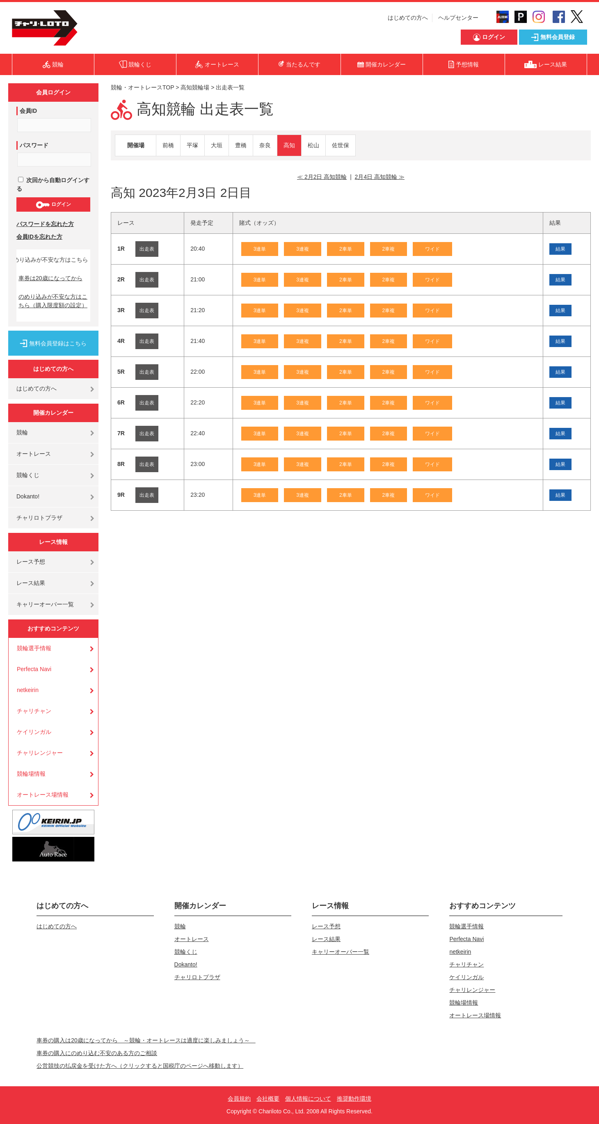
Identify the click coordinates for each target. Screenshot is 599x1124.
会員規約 (239, 1098)
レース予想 (30, 561)
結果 (560, 249)
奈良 (265, 145)
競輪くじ (27, 475)
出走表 (146, 249)
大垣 (216, 145)
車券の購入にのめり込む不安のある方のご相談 (97, 1053)
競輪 (22, 432)
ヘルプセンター (458, 17)
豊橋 (241, 145)
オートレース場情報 (43, 794)
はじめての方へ (408, 17)
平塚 (192, 145)
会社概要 (267, 1098)
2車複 (388, 249)
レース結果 (30, 583)
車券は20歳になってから (50, 278)
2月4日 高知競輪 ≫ (380, 177)
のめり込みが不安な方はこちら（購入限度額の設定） (52, 300)
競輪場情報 (31, 773)
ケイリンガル (34, 732)
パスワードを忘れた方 (45, 224)
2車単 (345, 249)
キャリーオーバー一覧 (45, 604)
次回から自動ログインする (52, 184)
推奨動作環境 (354, 1098)
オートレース (33, 453)
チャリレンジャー (40, 752)
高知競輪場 (195, 87)
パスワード (34, 145)
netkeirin (28, 690)
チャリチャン (34, 711)
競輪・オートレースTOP (142, 87)
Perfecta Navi (34, 669)
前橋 (168, 145)
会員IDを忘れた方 (39, 236)
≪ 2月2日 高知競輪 (322, 177)
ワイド (432, 249)
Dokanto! (27, 496)
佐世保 (340, 145)
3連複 (302, 249)
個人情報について (308, 1098)
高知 (289, 145)
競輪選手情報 (34, 648)
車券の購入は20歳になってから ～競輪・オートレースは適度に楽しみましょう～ (146, 1040)
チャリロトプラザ (39, 517)
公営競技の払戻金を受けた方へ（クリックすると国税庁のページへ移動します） (140, 1065)
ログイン (53, 204)
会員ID (28, 110)
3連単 (260, 249)
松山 (313, 145)
